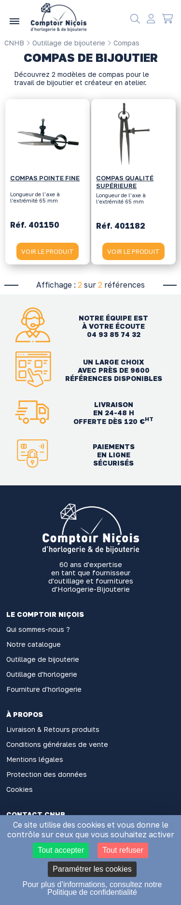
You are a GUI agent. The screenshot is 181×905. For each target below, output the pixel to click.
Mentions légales (34, 759)
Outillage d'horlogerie (41, 674)
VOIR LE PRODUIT (47, 251)
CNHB (14, 43)
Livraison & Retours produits (52, 729)
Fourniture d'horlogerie (44, 689)
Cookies (19, 789)
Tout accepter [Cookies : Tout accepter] (61, 850)
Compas (123, 43)
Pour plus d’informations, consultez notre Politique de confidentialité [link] (92, 888)
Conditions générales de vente (57, 744)
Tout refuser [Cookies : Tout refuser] (122, 850)
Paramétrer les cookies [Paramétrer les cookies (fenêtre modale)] (92, 869)
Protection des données (46, 774)
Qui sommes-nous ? (38, 629)
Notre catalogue (33, 644)
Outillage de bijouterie (65, 43)
